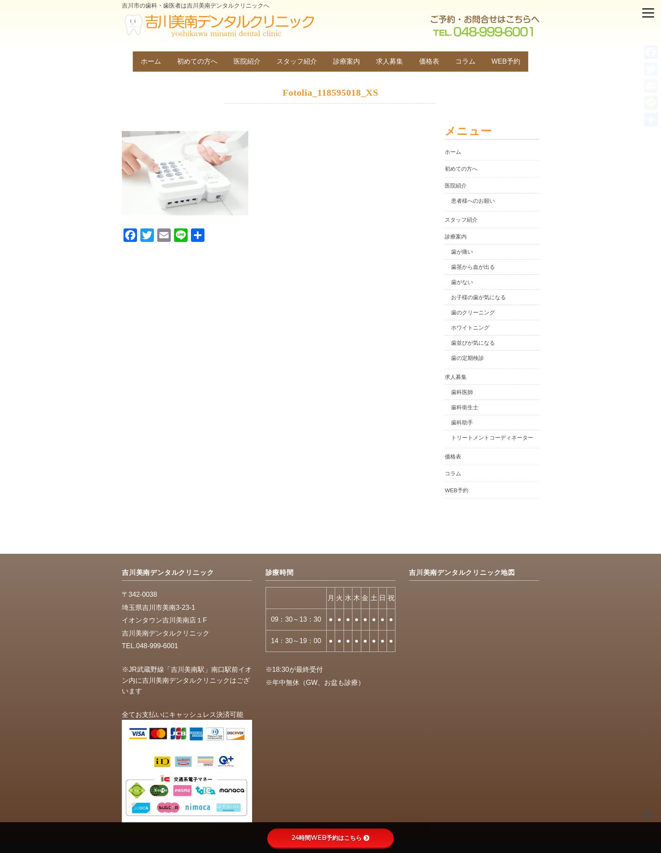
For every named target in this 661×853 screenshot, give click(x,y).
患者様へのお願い (473, 201)
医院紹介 (247, 61)
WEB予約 (506, 61)
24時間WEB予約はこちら (330, 838)
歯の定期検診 (467, 358)
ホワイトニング (470, 328)
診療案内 (346, 61)
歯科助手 (462, 422)
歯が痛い (462, 252)
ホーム (151, 61)
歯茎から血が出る (473, 267)
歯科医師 (462, 392)
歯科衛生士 (464, 407)
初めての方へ (197, 61)
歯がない (462, 282)
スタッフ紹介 (297, 61)
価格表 (429, 61)
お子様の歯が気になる (478, 297)
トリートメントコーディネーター (492, 438)
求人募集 (389, 61)
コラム (465, 61)
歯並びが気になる (473, 343)
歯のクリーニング (473, 312)
